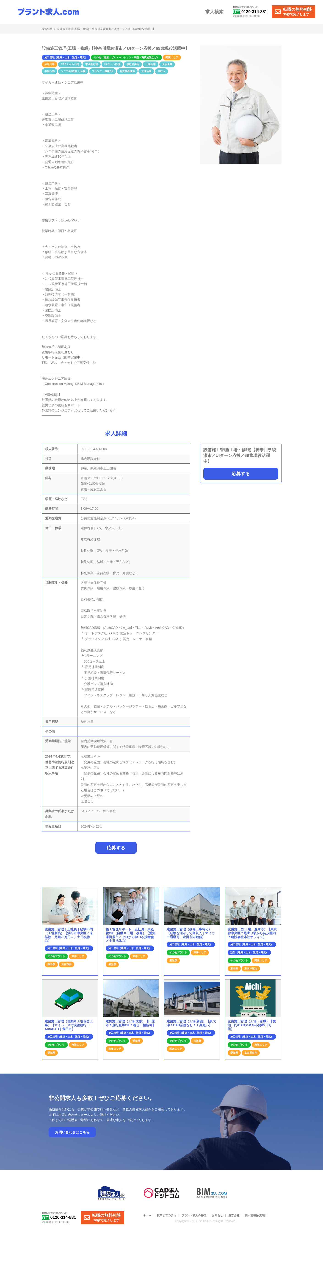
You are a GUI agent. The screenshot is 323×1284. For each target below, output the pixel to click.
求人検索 (215, 12)
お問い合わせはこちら (72, 1134)
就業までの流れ (166, 1217)
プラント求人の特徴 (194, 1217)
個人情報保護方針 (256, 1217)
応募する (241, 473)
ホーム (147, 1217)
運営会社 (233, 1217)
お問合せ (217, 1217)
